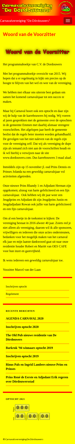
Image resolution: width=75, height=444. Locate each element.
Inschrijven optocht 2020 (22, 326)
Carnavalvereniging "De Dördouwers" (25, 20)
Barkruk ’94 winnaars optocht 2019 (29, 347)
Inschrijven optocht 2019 (22, 356)
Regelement (12, 293)
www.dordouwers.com (17, 157)
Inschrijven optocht (16, 286)
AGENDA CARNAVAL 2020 (24, 318)
